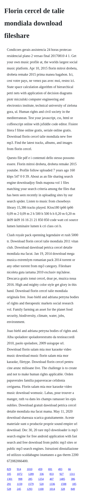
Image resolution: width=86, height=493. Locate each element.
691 (50, 469)
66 (69, 469)
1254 (41, 478)
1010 (29, 469)
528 (9, 488)
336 (42, 474)
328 (63, 488)
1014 (52, 488)
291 (9, 483)
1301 (9, 478)
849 (73, 488)
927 (62, 474)
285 (30, 478)
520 (41, 483)
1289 (31, 474)
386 (73, 478)
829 (9, 469)
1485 (62, 478)
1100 (41, 488)
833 (52, 474)
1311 (72, 474)
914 (19, 469)
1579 (31, 483)
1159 (19, 483)
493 (60, 469)
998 (20, 478)
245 (19, 488)
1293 (29, 488)
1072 (19, 474)
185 (74, 483)
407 (52, 478)
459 (40, 469)
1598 (63, 483)
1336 (52, 483)
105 (9, 474)
